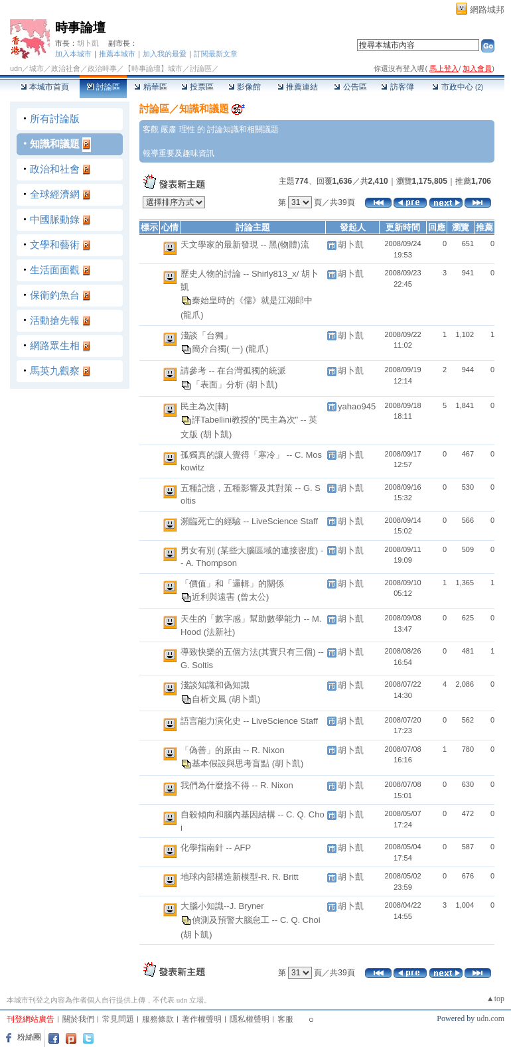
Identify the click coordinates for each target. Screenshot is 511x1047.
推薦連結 (297, 87)
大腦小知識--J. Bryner (222, 906)
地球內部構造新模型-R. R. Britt (240, 877)
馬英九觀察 (55, 370)
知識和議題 (55, 143)
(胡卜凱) (262, 384)
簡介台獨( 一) (219, 349)
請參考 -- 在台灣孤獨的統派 (233, 371)
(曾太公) (253, 597)
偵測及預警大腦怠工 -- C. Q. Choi (256, 919)
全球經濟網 (55, 194)
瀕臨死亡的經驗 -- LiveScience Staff (249, 521)
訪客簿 (397, 87)
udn (16, 68)
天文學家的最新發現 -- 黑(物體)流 (245, 244)
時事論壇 (80, 28)
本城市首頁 (45, 87)
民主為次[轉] (204, 406)
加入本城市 (73, 54)
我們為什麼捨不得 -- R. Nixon (237, 785)
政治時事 (102, 68)
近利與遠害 (215, 597)
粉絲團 (29, 1037)
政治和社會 (55, 168)
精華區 (150, 87)
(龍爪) (192, 315)
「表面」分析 (219, 384)
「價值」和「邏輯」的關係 (232, 584)
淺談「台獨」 (206, 335)
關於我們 (78, 1019)
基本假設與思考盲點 (232, 763)
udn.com (490, 1018)
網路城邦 (487, 10)
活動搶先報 (55, 320)
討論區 (103, 87)
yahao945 (357, 406)
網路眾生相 (55, 345)
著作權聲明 (202, 1019)
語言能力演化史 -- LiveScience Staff (249, 721)
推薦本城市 (117, 54)
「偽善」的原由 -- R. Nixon (233, 750)
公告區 (350, 87)
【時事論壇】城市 (153, 68)
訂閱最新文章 (216, 54)
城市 (36, 68)
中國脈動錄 (55, 219)
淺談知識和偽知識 (215, 685)
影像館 (244, 87)
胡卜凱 (88, 43)
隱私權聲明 (249, 1019)
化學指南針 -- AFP (216, 848)
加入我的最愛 (164, 54)
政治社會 (65, 68)
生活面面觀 (55, 269)
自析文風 (210, 698)
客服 (285, 1019)
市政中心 (457, 87)
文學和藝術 (55, 244)
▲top (495, 998)
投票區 (197, 87)
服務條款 (158, 1019)
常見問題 (118, 1019)
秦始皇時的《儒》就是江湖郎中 (252, 300)
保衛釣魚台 (55, 295)
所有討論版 (55, 118)
